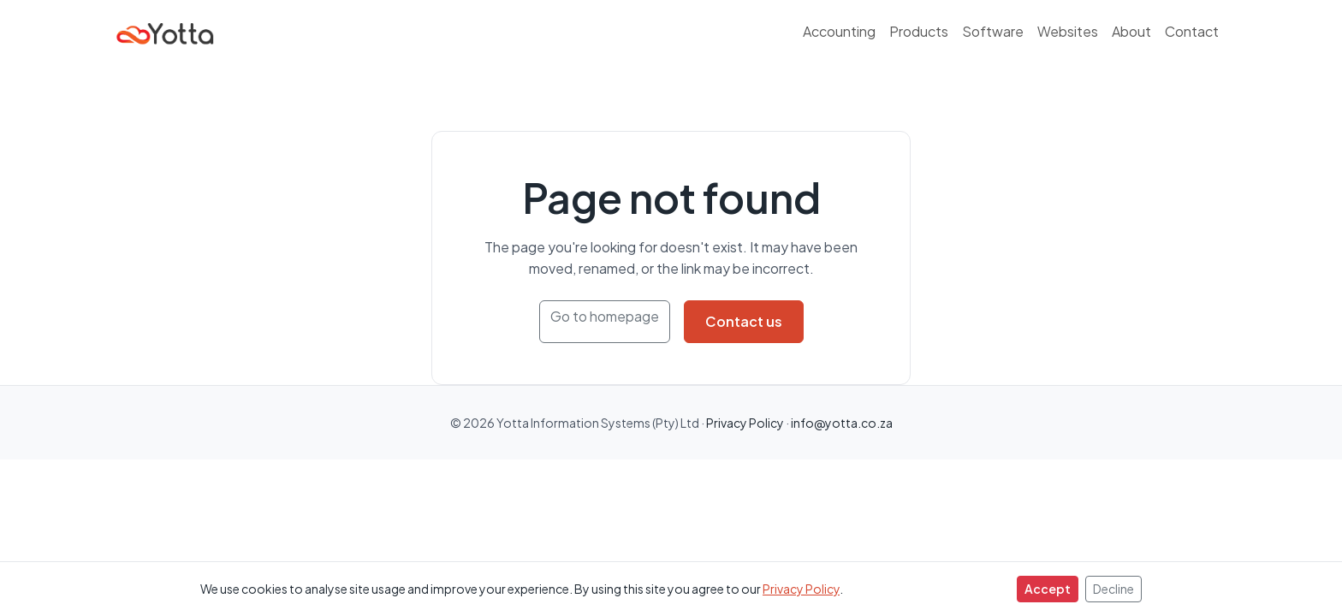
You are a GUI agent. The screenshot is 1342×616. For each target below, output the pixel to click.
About (1131, 31)
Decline (1113, 588)
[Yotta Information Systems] (166, 31)
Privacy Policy (801, 588)
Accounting (839, 31)
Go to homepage (604, 316)
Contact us (743, 321)
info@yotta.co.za (842, 422)
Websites (1067, 31)
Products (918, 31)
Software (993, 31)
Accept (1047, 588)
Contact (1192, 31)
